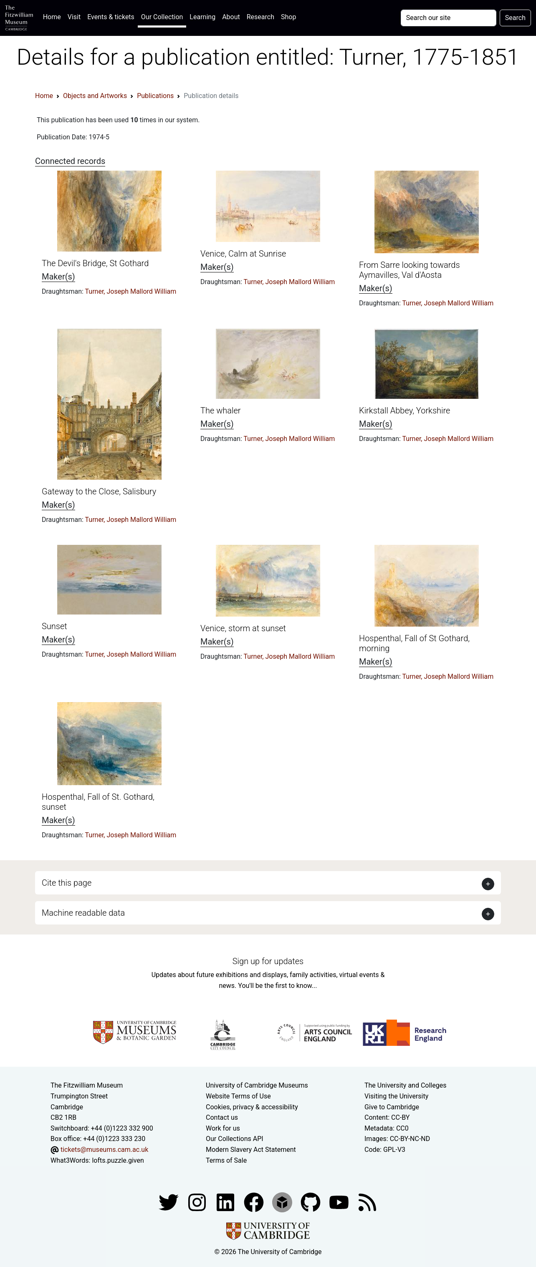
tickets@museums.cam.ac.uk (104, 1150)
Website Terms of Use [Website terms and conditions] (238, 1096)
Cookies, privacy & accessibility (252, 1107)
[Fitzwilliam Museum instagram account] (198, 1202)
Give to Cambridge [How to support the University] (391, 1107)
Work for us (223, 1128)
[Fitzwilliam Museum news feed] (367, 1202)
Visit (74, 17)
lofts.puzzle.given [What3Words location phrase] (118, 1160)
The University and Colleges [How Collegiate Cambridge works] (405, 1085)
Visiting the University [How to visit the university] (396, 1096)
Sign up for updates (268, 961)
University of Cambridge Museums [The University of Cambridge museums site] (257, 1085)
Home (53, 16)
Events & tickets (110, 17)
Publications (155, 96)
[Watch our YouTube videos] (340, 1202)
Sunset (54, 626)
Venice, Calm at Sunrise (243, 254)
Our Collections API (234, 1139)
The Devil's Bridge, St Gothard (95, 263)
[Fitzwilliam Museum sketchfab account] (283, 1202)
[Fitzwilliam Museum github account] (311, 1202)
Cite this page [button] (66, 883)
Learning (202, 17)
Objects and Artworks (95, 96)
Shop (288, 17)
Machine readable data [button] (83, 913)
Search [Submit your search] (515, 18)
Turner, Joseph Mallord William (131, 291)
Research (260, 17)
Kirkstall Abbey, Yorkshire (404, 411)
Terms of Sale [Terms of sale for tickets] (226, 1160)
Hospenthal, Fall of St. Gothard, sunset (98, 802)
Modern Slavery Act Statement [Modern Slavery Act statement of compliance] (251, 1150)
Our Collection (162, 17)
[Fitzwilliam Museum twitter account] (169, 1202)
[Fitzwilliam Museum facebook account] (226, 1202)
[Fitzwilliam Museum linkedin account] (254, 1202)
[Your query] (448, 18)
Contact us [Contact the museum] (222, 1117)
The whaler (220, 411)
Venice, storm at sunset (243, 628)
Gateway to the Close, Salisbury (99, 491)
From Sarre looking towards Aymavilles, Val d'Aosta (409, 270)
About (231, 17)
